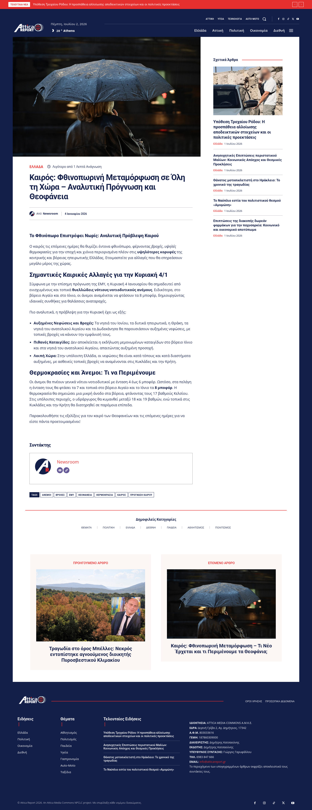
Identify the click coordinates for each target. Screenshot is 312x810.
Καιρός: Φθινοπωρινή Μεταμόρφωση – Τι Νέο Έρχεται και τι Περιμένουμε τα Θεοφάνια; (221, 648)
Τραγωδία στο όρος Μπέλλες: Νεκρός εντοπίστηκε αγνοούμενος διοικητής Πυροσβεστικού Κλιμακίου (90, 654)
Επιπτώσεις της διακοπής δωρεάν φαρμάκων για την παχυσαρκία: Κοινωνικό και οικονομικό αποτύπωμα (246, 225)
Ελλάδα (36, 166)
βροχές (60, 494)
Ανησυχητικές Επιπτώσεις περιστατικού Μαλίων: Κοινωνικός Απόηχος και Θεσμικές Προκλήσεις (247, 159)
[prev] (294, 4)
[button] (264, 19)
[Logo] (29, 28)
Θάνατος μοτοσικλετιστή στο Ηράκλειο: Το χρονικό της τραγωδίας (246, 182)
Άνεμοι (46, 494)
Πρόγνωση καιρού (141, 494)
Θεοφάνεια (85, 494)
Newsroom (50, 213)
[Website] (66, 470)
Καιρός (121, 494)
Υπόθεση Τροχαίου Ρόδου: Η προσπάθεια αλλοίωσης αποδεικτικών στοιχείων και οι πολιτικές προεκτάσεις (106, 4)
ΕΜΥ (71, 494)
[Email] (60, 470)
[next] (301, 4)
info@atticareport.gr (213, 762)
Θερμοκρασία (104, 494)
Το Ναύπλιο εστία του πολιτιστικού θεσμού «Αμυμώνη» (138, 769)
